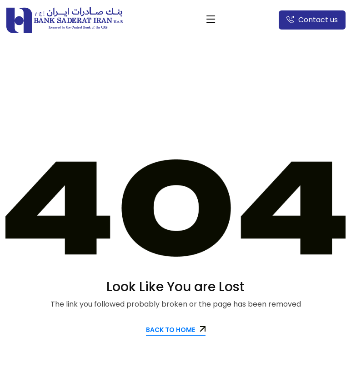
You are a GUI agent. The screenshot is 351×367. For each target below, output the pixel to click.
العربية (238, 20)
